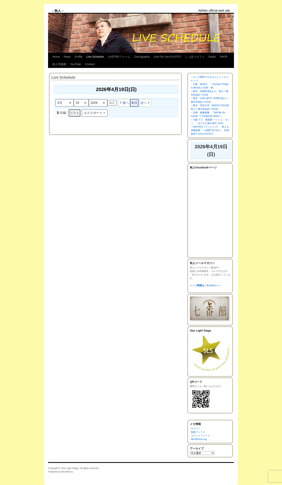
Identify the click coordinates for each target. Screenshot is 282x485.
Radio (212, 56)
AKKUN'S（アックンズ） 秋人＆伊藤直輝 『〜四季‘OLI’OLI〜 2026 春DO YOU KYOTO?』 (210, 130)
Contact (90, 64)
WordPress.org (199, 439)
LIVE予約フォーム (119, 56)
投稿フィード (198, 432)
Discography (142, 56)
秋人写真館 (59, 64)
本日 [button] (134, 102)
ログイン (195, 428)
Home (56, 56)
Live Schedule (95, 56)
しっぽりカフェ (194, 56)
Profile (78, 56)
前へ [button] (124, 103)
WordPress (67, 471)
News (67, 56)
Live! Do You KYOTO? (167, 56)
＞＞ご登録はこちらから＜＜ (205, 285)
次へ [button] (145, 103)
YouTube (75, 64)
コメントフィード (200, 435)
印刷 (61, 113)
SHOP (224, 56)
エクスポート (95, 113)
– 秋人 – (58, 10)
